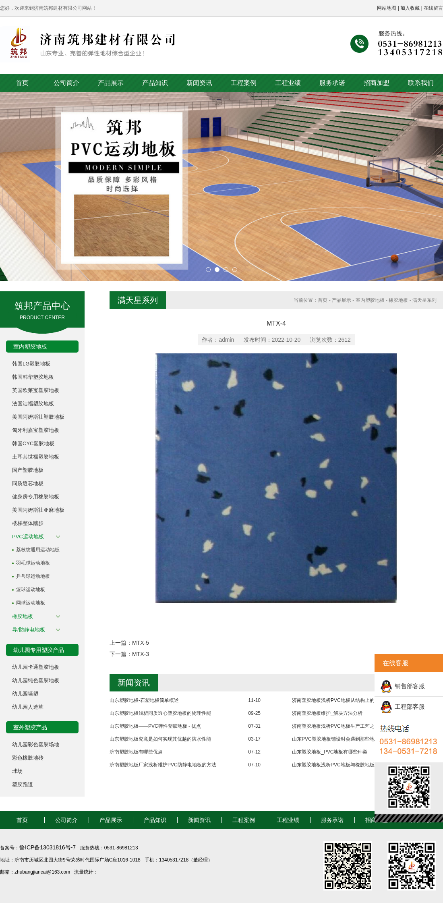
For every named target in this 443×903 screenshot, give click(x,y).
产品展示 (111, 82)
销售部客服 (410, 686)
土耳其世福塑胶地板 (35, 457)
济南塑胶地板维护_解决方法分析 (327, 713)
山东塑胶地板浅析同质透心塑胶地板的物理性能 (160, 713)
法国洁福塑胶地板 (33, 404)
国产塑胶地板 (27, 470)
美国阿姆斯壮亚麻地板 (38, 510)
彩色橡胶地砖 (27, 758)
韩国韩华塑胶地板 (33, 377)
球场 (17, 771)
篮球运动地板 (30, 589)
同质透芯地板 (27, 483)
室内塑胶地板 (370, 300)
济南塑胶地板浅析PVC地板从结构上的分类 (338, 700)
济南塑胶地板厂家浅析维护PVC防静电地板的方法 (163, 765)
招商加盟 (376, 82)
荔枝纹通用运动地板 (38, 549)
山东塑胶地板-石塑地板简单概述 (144, 700)
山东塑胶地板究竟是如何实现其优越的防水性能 (160, 739)
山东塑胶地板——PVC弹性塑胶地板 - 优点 (155, 726)
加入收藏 (410, 8)
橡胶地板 (22, 616)
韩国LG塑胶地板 (31, 364)
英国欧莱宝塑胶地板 (35, 390)
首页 (22, 82)
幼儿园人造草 (27, 707)
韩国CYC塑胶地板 (33, 443)
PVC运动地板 (28, 536)
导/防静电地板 (28, 630)
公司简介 (66, 82)
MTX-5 (140, 642)
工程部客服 (410, 706)
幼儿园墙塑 (25, 694)
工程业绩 (288, 82)
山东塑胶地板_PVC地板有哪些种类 (329, 752)
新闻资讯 (199, 82)
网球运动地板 (30, 603)
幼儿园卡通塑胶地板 (35, 667)
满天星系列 (424, 300)
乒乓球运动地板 (33, 576)
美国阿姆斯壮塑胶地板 (38, 417)
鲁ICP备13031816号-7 (48, 847)
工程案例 (244, 82)
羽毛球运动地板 (33, 563)
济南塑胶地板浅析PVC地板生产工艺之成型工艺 (343, 726)
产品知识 (155, 82)
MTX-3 (140, 654)
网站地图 (386, 8)
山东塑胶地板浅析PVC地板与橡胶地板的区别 (340, 765)
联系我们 (421, 82)
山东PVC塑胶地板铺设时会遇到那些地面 (335, 739)
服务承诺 (332, 82)
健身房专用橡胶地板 (35, 497)
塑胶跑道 (22, 784)
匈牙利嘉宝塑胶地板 (35, 430)
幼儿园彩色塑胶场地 (35, 744)
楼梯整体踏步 (27, 523)
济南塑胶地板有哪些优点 (136, 752)
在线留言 (433, 8)
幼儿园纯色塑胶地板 (35, 680)
